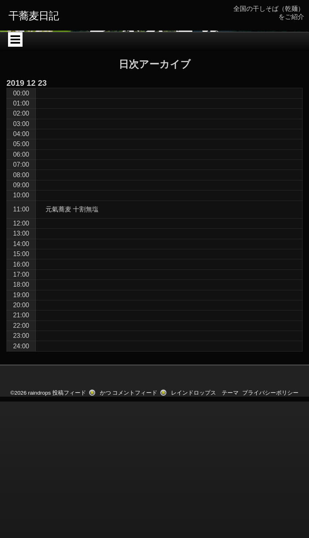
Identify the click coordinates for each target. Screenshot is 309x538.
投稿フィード (69, 493)
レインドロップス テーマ (205, 493)
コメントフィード (134, 493)
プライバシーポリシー (270, 493)
